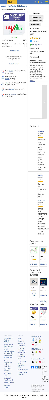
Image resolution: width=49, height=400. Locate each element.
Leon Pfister (40, 175)
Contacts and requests (22, 373)
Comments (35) (36, 21)
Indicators (36, 41)
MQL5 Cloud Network (8, 370)
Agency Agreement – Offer (22, 356)
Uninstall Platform (7, 386)
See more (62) (42, 301)
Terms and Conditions (21, 344)
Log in (42, 2)
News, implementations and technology (9, 351)
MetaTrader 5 (36, 336)
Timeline (20, 341)
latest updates (8, 345)
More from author (14, 51)
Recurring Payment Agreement (21, 350)
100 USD (33, 325)
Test (6, 82)
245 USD (33, 264)
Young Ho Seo (37, 45)
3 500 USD (34, 294)
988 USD (43, 295)
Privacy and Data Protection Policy (22, 364)
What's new (35, 24)
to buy (11, 71)
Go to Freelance (14, 64)
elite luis (41, 131)
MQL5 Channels (37, 349)
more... (32, 81)
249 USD (43, 264)
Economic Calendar (38, 359)
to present (12, 94)
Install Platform (9, 383)
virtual (7, 79)
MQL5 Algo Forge (7, 374)
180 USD (43, 325)
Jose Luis (41, 201)
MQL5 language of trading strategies (8, 363)
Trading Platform (8, 340)
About (20, 338)
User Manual (8, 357)
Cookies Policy (23, 370)
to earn (11, 89)
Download (8, 379)
